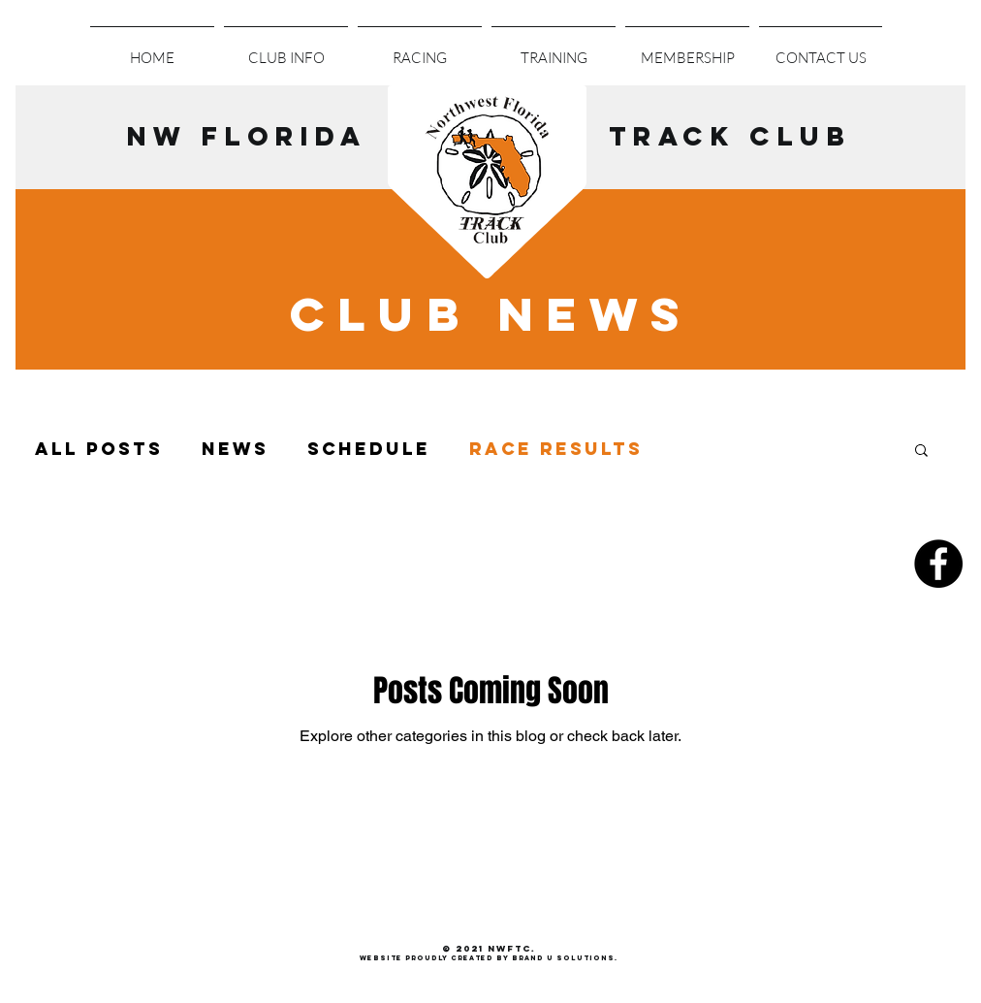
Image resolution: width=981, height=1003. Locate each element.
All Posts (99, 449)
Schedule (368, 449)
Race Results (556, 449)
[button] (420, 49)
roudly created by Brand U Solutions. (514, 958)
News (235, 449)
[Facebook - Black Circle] (938, 563)
